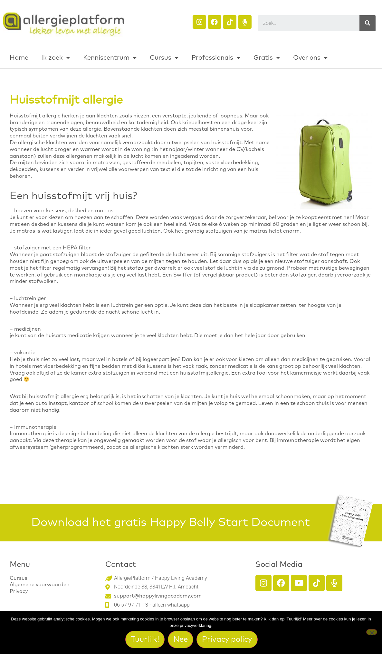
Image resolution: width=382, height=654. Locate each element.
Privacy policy (228, 640)
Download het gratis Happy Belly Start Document (170, 522)
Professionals (216, 57)
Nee (182, 640)
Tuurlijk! (146, 640)
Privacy (19, 591)
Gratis (266, 57)
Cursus (164, 57)
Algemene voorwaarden (40, 584)
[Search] (367, 23)
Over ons (310, 57)
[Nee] (371, 633)
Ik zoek (55, 57)
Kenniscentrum (110, 57)
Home (19, 58)
